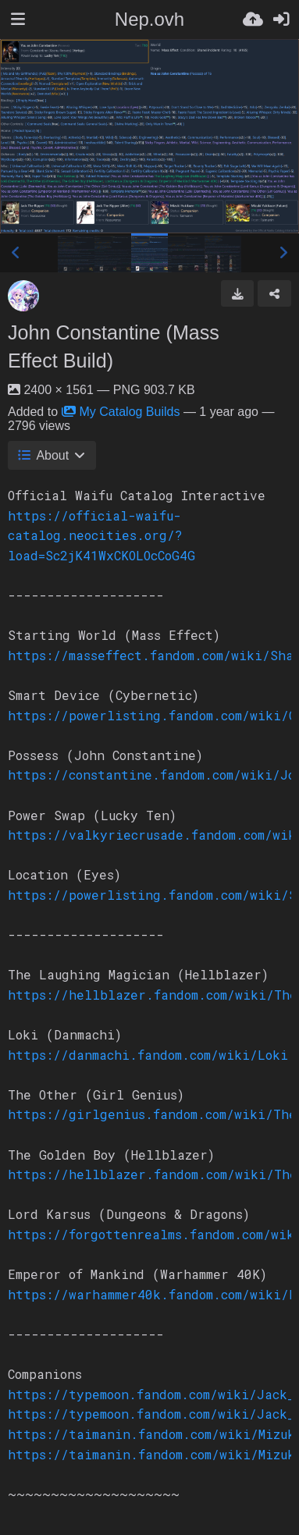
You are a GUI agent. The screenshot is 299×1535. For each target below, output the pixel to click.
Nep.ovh (149, 19)
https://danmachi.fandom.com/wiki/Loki (148, 1054)
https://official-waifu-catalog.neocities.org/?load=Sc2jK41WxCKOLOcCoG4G (101, 535)
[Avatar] (23, 295)
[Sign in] (281, 19)
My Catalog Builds (121, 411)
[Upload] (253, 19)
